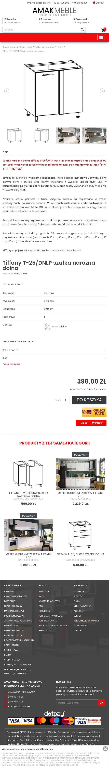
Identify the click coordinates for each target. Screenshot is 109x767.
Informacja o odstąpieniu (53, 625)
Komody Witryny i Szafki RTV (19, 640)
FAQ (41, 606)
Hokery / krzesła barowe (17, 664)
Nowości (44, 591)
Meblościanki (11, 625)
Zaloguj (98, 2)
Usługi (77, 615)
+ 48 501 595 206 (60, 2)
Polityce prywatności (49, 764)
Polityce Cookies (69, 764)
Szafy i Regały (11, 645)
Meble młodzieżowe (14, 630)
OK (101, 702)
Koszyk (104, 29)
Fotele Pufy (10, 601)
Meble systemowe (13, 635)
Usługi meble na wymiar (86, 620)
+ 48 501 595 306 (79, 2)
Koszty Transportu (49, 601)
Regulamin (44, 611)
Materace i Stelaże (14, 611)
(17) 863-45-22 (15, 696)
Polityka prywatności (51, 615)
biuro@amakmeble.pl (19, 706)
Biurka (7, 654)
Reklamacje (45, 630)
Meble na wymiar (82, 606)
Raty (41, 596)
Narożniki (9, 591)
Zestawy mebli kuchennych (18, 620)
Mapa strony (80, 625)
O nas (77, 601)
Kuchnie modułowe (14, 615)
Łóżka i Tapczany (13, 606)
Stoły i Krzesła (12, 659)
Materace (79, 591)
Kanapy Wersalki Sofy (15, 596)
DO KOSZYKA (89, 400)
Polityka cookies (48, 620)
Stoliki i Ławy (11, 650)
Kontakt (78, 630)
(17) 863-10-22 (15, 701)
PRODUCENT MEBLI (54, 11)
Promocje (79, 611)
